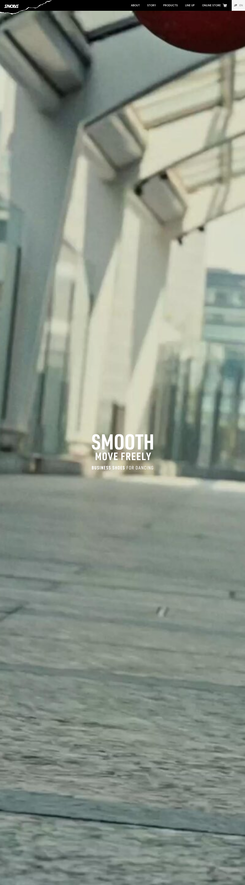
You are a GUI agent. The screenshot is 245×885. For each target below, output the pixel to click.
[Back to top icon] (228, 877)
